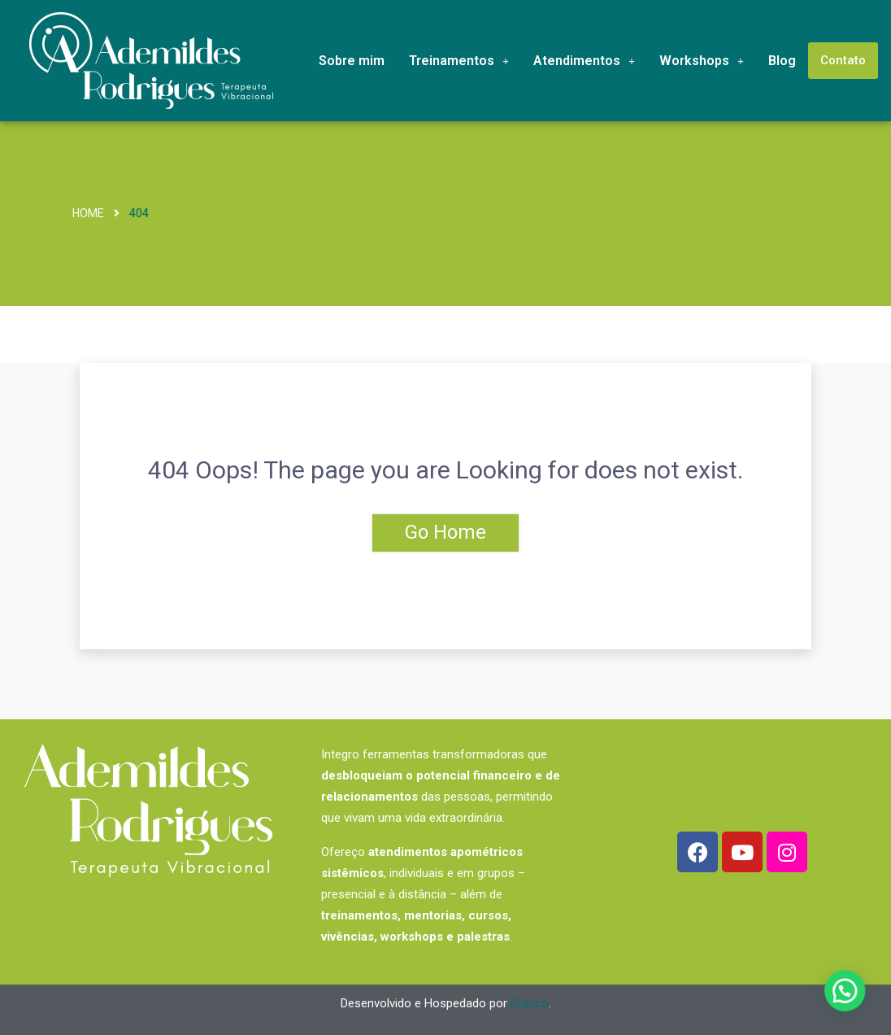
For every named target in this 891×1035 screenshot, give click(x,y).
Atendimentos (584, 60)
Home (88, 213)
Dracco (530, 1003)
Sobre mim (352, 60)
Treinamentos (459, 60)
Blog (782, 60)
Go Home (445, 532)
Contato (843, 60)
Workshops (701, 60)
